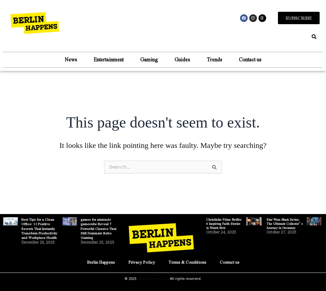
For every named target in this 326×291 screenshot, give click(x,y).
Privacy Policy (141, 262)
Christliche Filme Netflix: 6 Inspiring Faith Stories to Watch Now (224, 223)
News (71, 59)
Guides (182, 59)
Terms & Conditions (187, 262)
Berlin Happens (101, 262)
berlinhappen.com (153, 279)
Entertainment (109, 59)
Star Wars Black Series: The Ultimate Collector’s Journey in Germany (284, 223)
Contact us (250, 59)
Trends (214, 59)
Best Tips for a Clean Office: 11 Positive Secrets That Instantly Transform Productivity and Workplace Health (39, 228)
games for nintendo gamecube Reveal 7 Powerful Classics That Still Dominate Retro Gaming (98, 228)
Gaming (149, 59)
